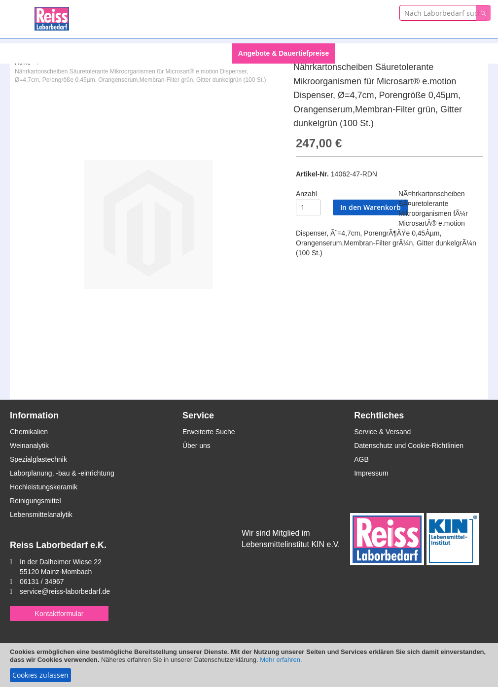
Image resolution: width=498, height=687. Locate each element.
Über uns (196, 445)
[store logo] (52, 17)
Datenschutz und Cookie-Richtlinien (408, 445)
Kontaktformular (59, 614)
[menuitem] (164, 53)
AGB (361, 459)
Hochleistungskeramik (43, 487)
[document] (249, 665)
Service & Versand (382, 432)
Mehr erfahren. (281, 659)
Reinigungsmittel (35, 501)
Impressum (371, 473)
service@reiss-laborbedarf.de (65, 591)
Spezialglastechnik (38, 459)
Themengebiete (366, 53)
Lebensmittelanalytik (41, 514)
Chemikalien (29, 432)
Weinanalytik (29, 445)
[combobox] (443, 13)
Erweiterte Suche (208, 432)
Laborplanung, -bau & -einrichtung (62, 473)
